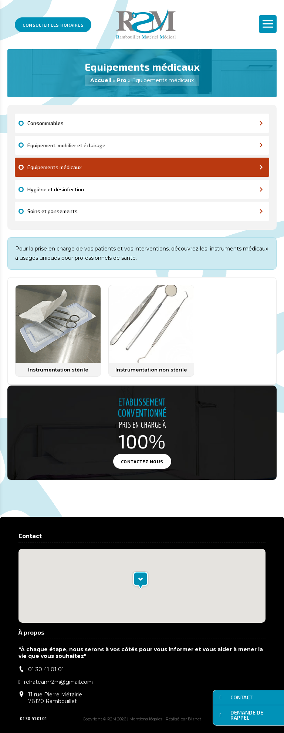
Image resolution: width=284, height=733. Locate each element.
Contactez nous (142, 461)
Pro (121, 80)
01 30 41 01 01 (30, 718)
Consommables (145, 123)
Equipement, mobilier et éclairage (145, 145)
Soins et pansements (145, 211)
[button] (140, 580)
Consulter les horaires (53, 24)
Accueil (100, 80)
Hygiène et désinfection (145, 189)
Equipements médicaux (145, 167)
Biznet (194, 719)
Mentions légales (145, 719)
